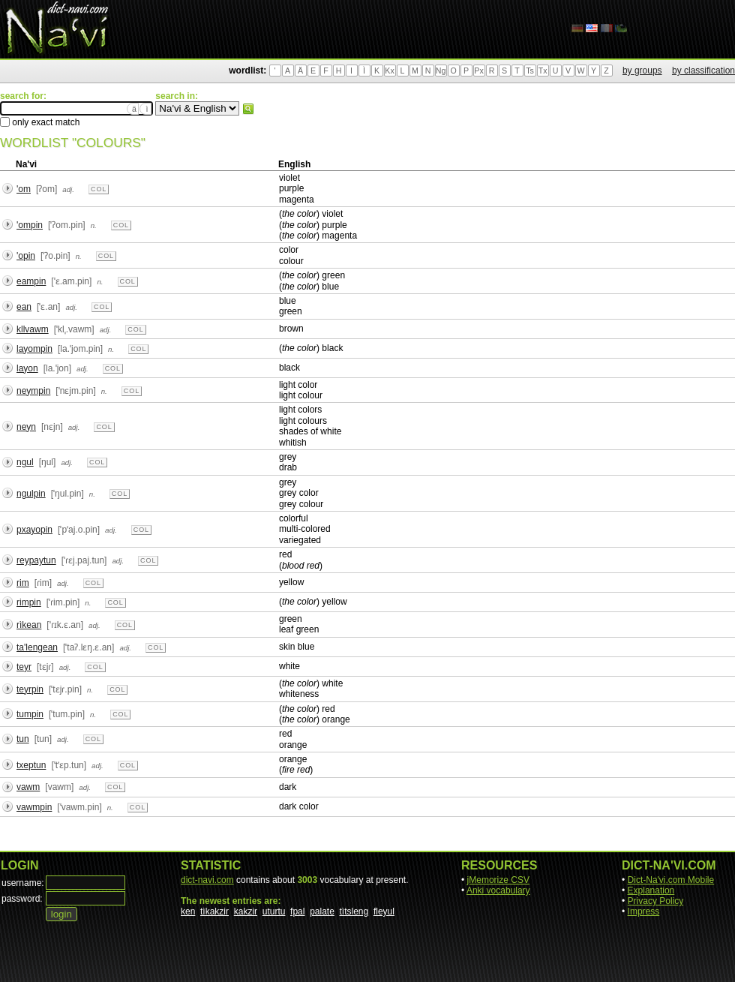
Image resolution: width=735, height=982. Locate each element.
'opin (25, 256)
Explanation (651, 890)
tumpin (30, 714)
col (98, 189)
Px (478, 70)
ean (24, 307)
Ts (530, 70)
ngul (25, 462)
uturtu (274, 911)
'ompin (29, 225)
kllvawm (32, 329)
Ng (441, 70)
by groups (642, 70)
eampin (31, 281)
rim (22, 583)
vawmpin (34, 807)
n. (94, 225)
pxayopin (34, 529)
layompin (34, 349)
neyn (26, 427)
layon (27, 368)
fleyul (384, 911)
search (248, 109)
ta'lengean (37, 647)
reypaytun (36, 560)
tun (22, 739)
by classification (703, 70)
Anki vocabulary (498, 890)
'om (23, 189)
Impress (644, 911)
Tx (543, 70)
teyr (24, 667)
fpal (297, 911)
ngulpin (31, 493)
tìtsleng (354, 911)
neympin (33, 391)
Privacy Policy (656, 901)
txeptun (31, 765)
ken (188, 911)
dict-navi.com (207, 880)
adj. (68, 189)
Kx (389, 70)
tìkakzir (214, 911)
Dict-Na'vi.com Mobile (671, 880)
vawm (28, 787)
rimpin (28, 602)
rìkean (28, 625)
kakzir (245, 911)
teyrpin (30, 689)
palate (322, 911)
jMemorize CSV (498, 880)
